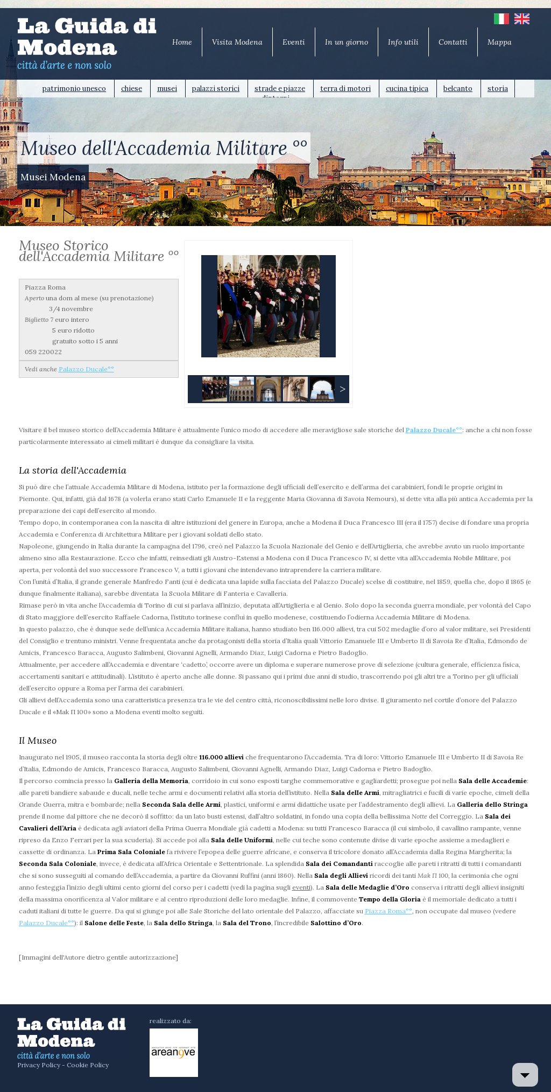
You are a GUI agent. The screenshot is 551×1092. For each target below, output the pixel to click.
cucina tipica (407, 88)
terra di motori (345, 88)
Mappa (500, 42)
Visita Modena (237, 42)
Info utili (403, 42)
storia (498, 88)
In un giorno (346, 42)
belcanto (457, 88)
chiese (131, 88)
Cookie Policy (88, 1065)
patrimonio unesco (74, 88)
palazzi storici (215, 88)
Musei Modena (53, 177)
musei (167, 88)
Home (182, 42)
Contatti (453, 42)
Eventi (293, 42)
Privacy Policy (38, 1065)
